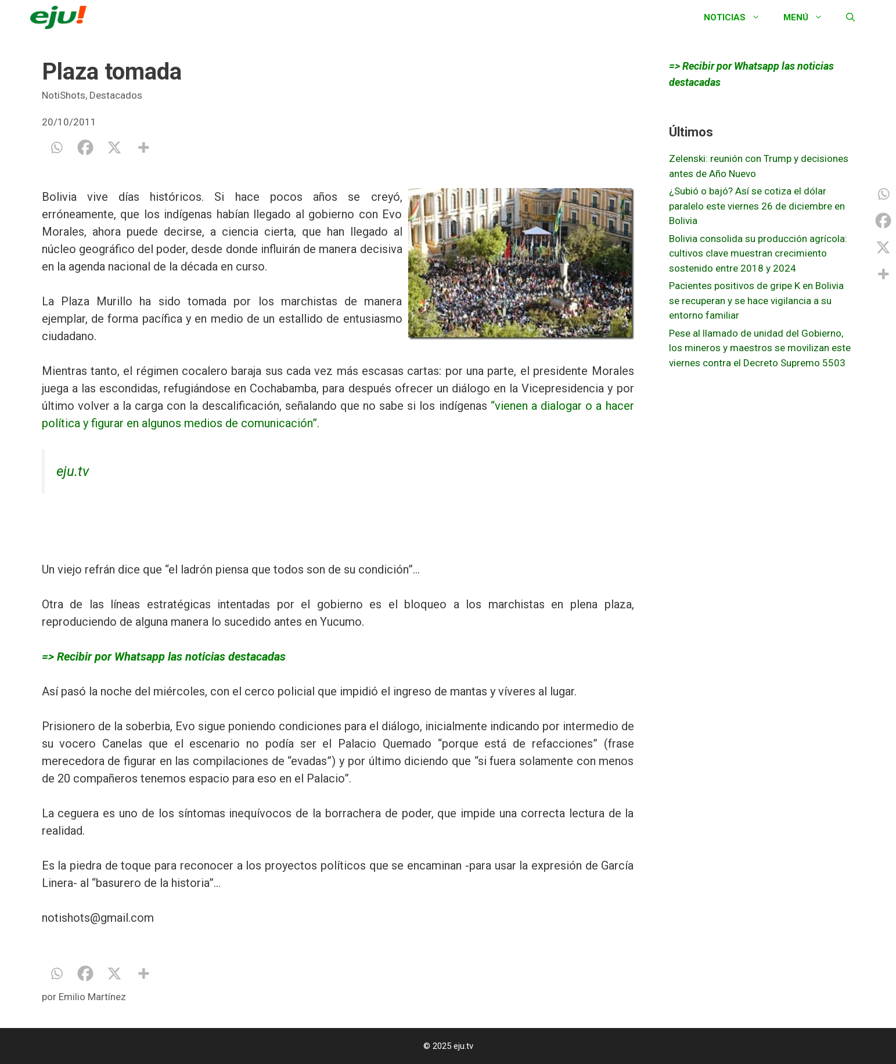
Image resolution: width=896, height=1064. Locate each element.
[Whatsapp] (56, 147)
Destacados (115, 95)
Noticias (738, 17)
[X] (114, 147)
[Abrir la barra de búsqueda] (850, 17)
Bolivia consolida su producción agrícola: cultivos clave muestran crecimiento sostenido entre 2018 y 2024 (758, 253)
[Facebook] (85, 147)
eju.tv (72, 471)
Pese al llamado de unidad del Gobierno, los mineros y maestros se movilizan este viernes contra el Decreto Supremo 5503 (760, 348)
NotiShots (63, 95)
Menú (808, 17)
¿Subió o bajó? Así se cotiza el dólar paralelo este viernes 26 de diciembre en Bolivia (757, 205)
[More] (143, 147)
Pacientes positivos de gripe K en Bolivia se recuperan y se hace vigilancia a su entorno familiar (756, 300)
